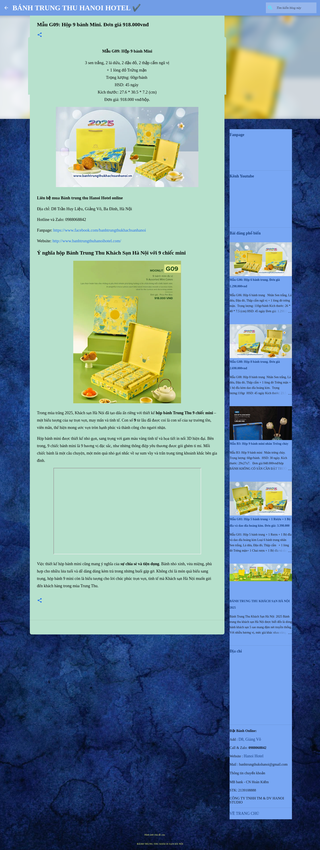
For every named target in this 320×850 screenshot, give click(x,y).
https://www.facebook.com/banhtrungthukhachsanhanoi (99, 230)
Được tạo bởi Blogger (160, 825)
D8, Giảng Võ (249, 739)
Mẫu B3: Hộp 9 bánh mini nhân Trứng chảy (259, 443)
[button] (39, 35)
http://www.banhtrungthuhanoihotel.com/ (86, 240)
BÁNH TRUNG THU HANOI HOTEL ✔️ (76, 8)
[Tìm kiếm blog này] (293, 7)
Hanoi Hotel (253, 756)
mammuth (170, 834)
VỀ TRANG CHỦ (244, 813)
